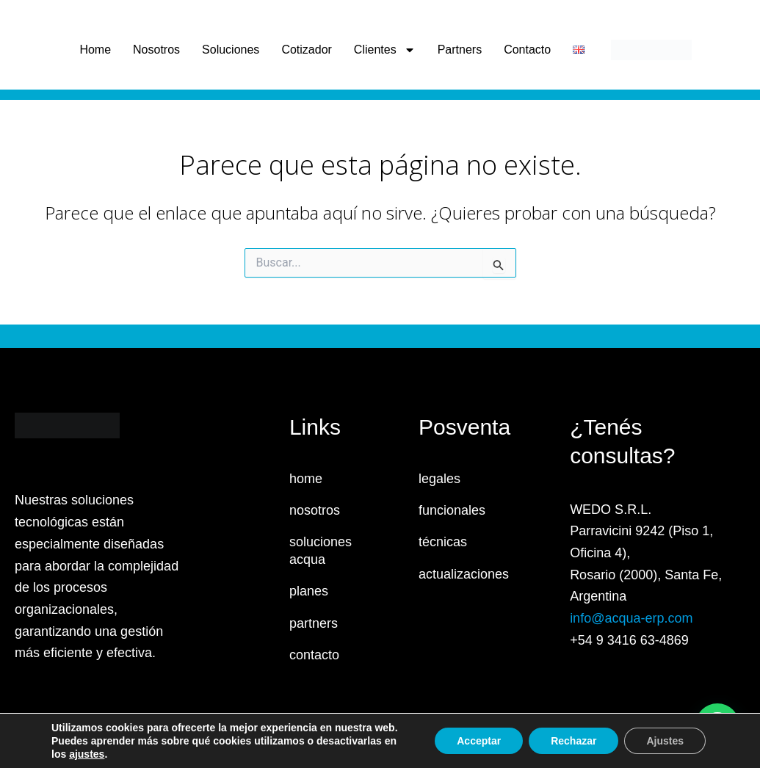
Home (95, 49)
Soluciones (230, 49)
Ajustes (665, 741)
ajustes (86, 754)
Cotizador (306, 49)
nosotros (314, 510)
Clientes (385, 49)
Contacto (527, 49)
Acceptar (479, 741)
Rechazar (573, 741)
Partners (460, 49)
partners (313, 623)
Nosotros (156, 49)
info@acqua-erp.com (631, 618)
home (305, 478)
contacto (314, 655)
